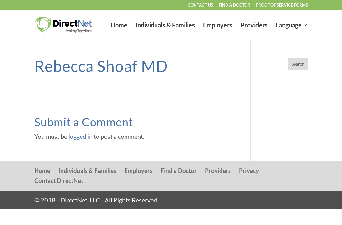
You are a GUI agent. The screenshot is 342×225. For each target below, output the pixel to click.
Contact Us (200, 5)
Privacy (249, 170)
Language (289, 26)
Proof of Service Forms (282, 5)
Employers (217, 26)
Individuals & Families (165, 26)
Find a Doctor (234, 5)
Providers (254, 26)
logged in (80, 136)
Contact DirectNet (58, 180)
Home (119, 26)
